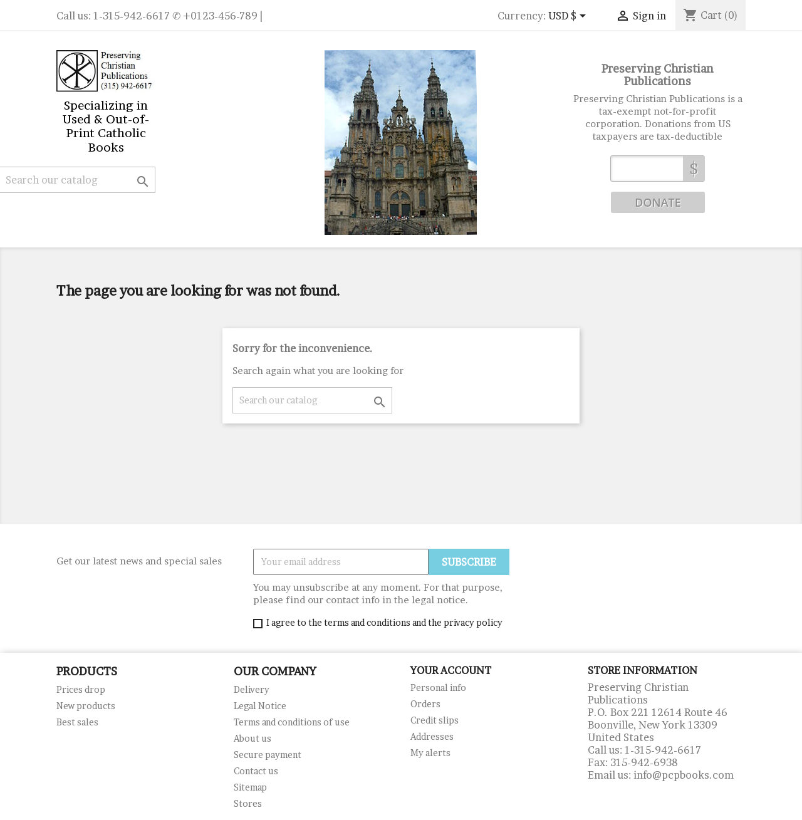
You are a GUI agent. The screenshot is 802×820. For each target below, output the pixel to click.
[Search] (312, 400)
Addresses (432, 736)
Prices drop (80, 689)
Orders (425, 703)
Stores (248, 803)
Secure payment (267, 754)
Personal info (438, 687)
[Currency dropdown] (569, 16)
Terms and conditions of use (292, 722)
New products (85, 705)
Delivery (251, 689)
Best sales (77, 722)
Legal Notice (260, 705)
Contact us (256, 771)
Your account (450, 670)
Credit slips (434, 720)
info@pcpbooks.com (683, 775)
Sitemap (250, 787)
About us (252, 738)
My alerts (430, 752)
